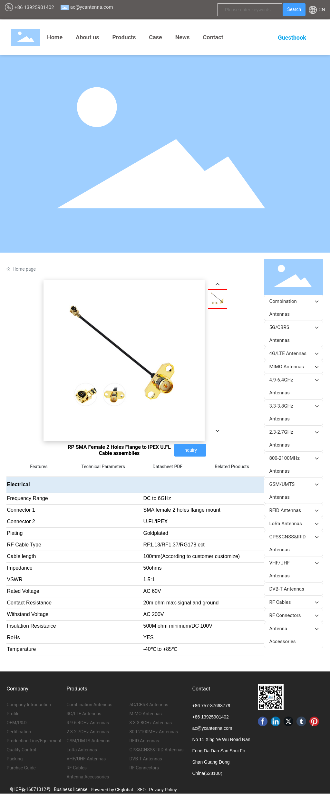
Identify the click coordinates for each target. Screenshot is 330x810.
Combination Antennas (89, 704)
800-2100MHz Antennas (153, 731)
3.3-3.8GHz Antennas (150, 722)
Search (294, 9)
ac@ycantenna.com (91, 7)
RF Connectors (144, 767)
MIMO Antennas (145, 713)
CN (321, 10)
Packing (14, 758)
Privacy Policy (163, 789)
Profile (12, 713)
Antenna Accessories (87, 776)
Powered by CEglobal (112, 789)
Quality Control (21, 749)
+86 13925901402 (34, 7)
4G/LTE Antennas (83, 713)
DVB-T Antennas (145, 758)
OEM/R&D (16, 722)
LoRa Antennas (81, 749)
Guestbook (292, 37)
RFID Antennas (144, 740)
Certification (18, 731)
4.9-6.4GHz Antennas (87, 722)
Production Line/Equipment (33, 740)
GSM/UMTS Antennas (88, 740)
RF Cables (76, 767)
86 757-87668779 (212, 705)
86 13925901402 (212, 716)
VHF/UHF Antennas (86, 758)
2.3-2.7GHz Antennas (87, 731)
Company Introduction (28, 704)
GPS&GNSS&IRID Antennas (156, 749)
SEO (141, 789)
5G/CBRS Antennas (148, 704)
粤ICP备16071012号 (30, 789)
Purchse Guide (20, 767)
